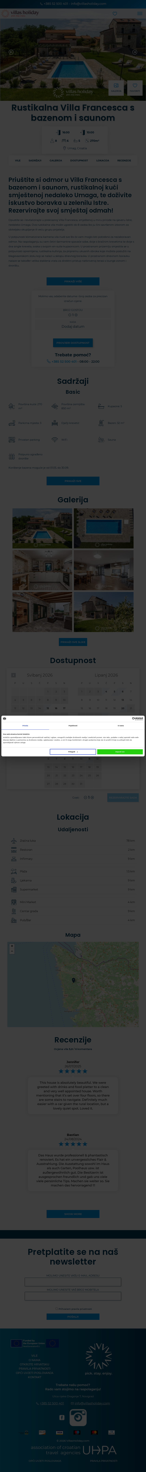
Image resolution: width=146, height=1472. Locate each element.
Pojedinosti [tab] (73, 726)
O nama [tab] (121, 726)
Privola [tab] (25, 726)
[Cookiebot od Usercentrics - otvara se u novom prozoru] (128, 718)
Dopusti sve (120, 752)
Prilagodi (73, 752)
